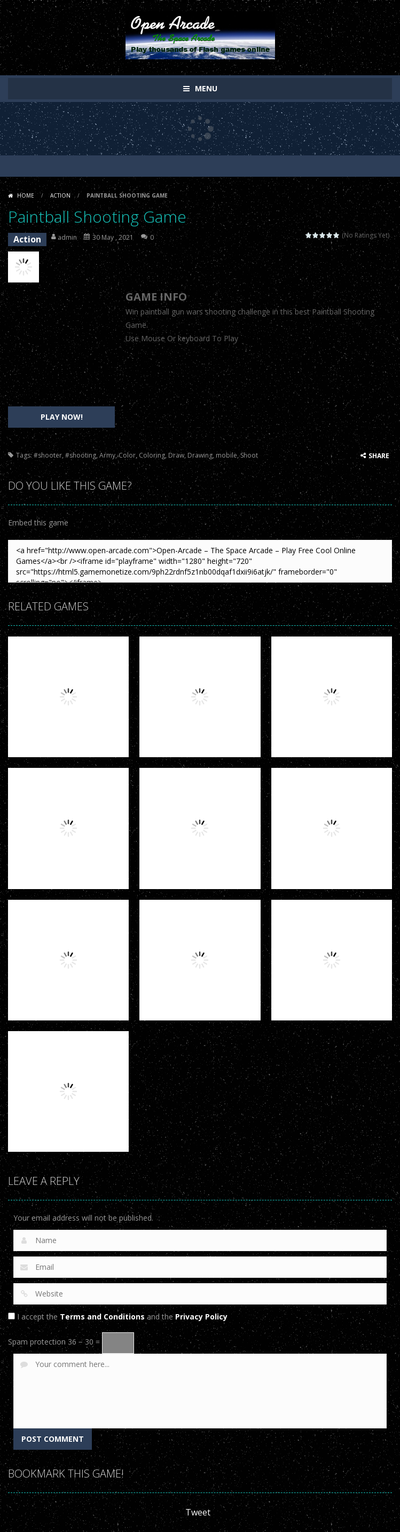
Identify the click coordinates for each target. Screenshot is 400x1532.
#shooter (48, 455)
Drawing (200, 455)
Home (25, 195)
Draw (176, 455)
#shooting (80, 455)
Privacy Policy (201, 1316)
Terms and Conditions (102, 1316)
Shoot (249, 455)
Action (60, 195)
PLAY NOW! (62, 417)
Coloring (152, 455)
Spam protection (37, 1342)
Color (127, 455)
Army (107, 455)
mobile (226, 455)
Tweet (197, 1512)
